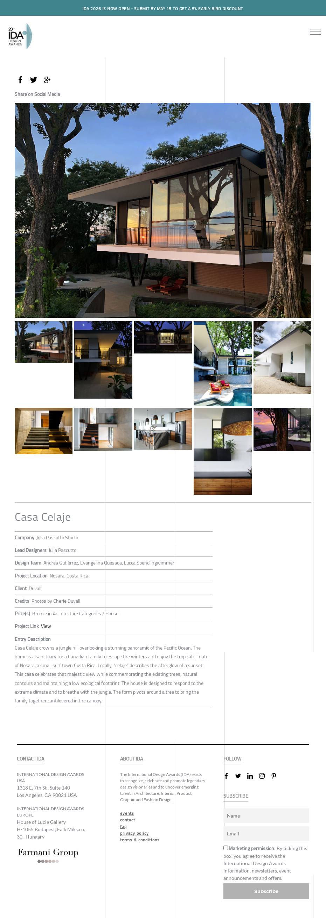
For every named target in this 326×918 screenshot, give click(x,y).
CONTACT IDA (30, 758)
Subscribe (266, 891)
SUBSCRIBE (235, 795)
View (46, 626)
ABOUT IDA (131, 758)
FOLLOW (232, 758)
